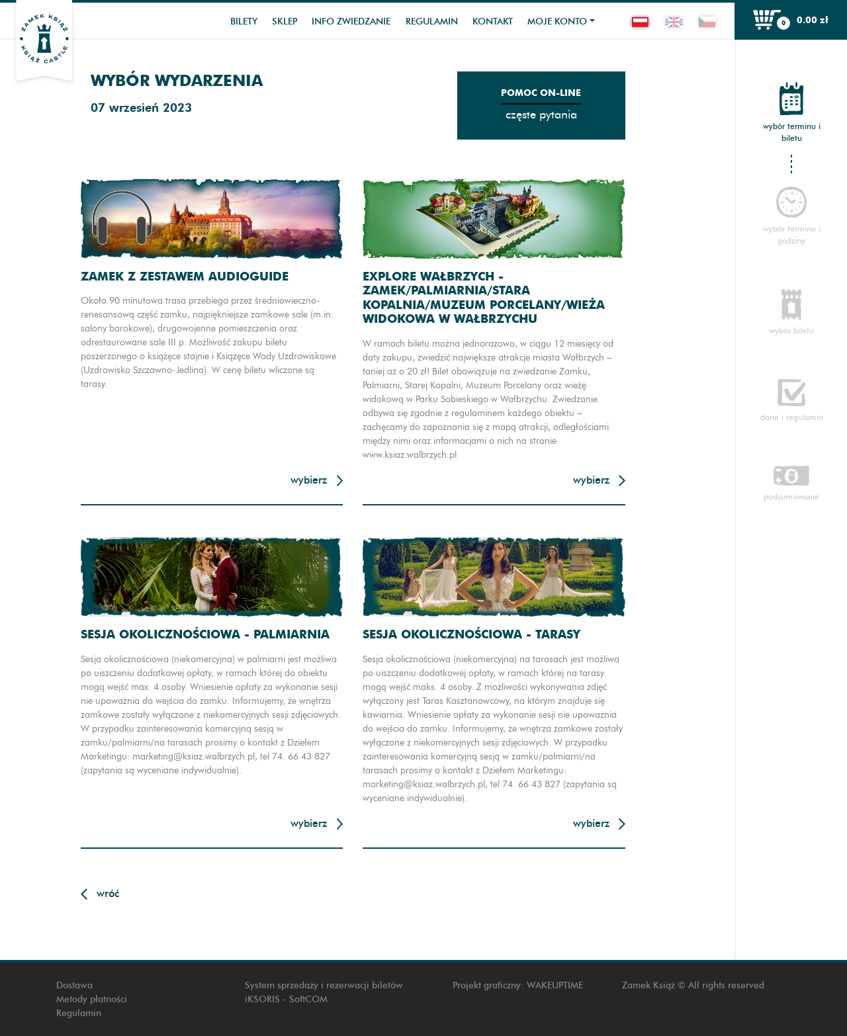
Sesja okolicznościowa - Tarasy (471, 634)
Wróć (108, 893)
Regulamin (432, 21)
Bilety (243, 21)
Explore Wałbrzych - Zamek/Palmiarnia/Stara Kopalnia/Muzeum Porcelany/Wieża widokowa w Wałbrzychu (484, 298)
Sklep (284, 21)
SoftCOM (308, 999)
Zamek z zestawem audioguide (185, 276)
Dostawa (74, 985)
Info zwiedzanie (351, 21)
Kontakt (492, 21)
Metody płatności (91, 999)
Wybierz (308, 480)
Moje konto (557, 21)
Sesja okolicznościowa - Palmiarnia (205, 634)
